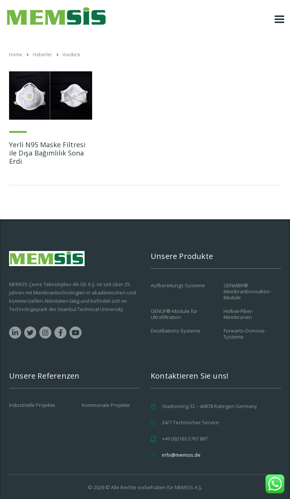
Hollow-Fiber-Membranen (238, 314)
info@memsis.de (181, 454)
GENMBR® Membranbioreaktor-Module (247, 291)
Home (15, 54)
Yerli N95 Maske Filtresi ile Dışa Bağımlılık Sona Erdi (47, 153)
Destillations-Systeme (176, 331)
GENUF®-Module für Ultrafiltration (174, 314)
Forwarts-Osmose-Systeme (245, 334)
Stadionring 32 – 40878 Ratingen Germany (209, 406)
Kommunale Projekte (106, 405)
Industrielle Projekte (32, 405)
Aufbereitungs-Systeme (178, 285)
